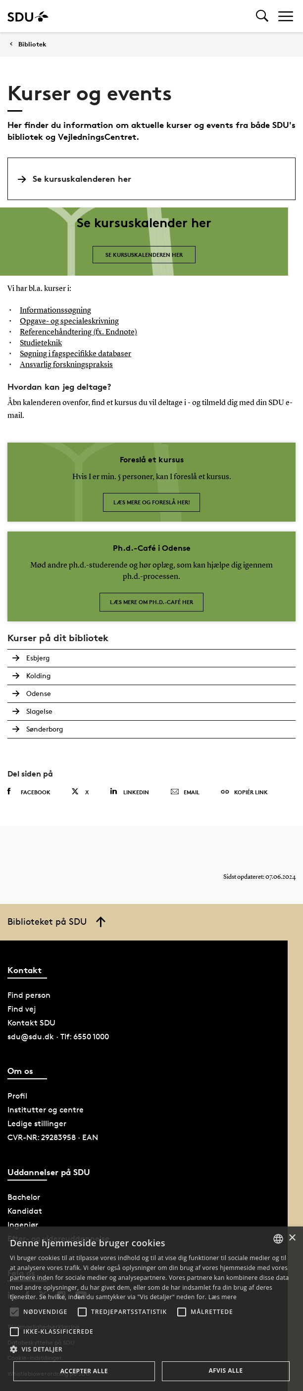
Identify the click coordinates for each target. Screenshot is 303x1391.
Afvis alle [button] (225, 1370)
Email (185, 792)
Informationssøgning (55, 311)
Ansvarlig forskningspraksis (66, 365)
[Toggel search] (262, 16)
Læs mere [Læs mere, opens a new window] (222, 1297)
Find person (28, 995)
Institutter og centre (45, 1109)
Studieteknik (41, 343)
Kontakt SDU (31, 1022)
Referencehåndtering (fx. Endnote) (78, 332)
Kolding (38, 675)
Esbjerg (38, 658)
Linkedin (129, 791)
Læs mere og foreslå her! (151, 502)
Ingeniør (22, 1224)
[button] (14, 1312)
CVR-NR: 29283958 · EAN (52, 1137)
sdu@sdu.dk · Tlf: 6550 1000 (58, 1036)
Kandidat (24, 1211)
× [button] (292, 1238)
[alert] (151, 1309)
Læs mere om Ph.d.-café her (151, 602)
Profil (17, 1096)
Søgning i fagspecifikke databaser (75, 354)
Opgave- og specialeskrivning (69, 322)
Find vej (21, 1009)
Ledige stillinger (36, 1123)
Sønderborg (44, 729)
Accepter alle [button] (84, 1371)
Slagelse (39, 711)
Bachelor (23, 1197)
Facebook (28, 792)
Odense (38, 693)
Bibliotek (32, 44)
